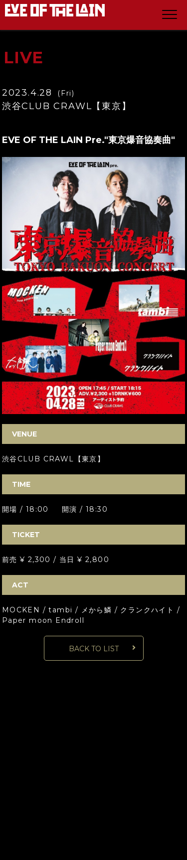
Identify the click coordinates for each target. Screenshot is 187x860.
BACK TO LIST (94, 648)
